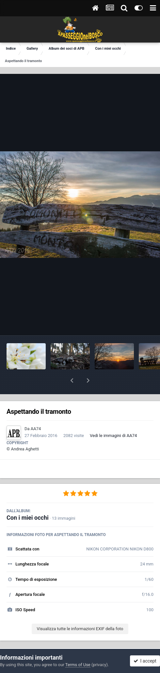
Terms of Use (77, 664)
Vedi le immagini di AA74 (113, 418)
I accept (145, 661)
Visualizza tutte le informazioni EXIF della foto (80, 611)
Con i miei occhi (28, 500)
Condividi (41, 643)
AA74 (36, 411)
